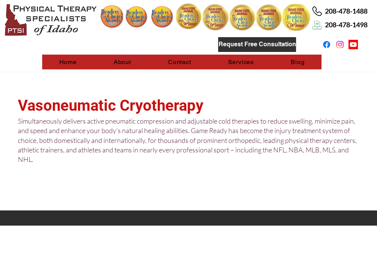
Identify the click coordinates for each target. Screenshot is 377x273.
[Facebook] (326, 44)
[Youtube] (353, 44)
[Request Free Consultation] (257, 44)
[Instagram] (340, 44)
